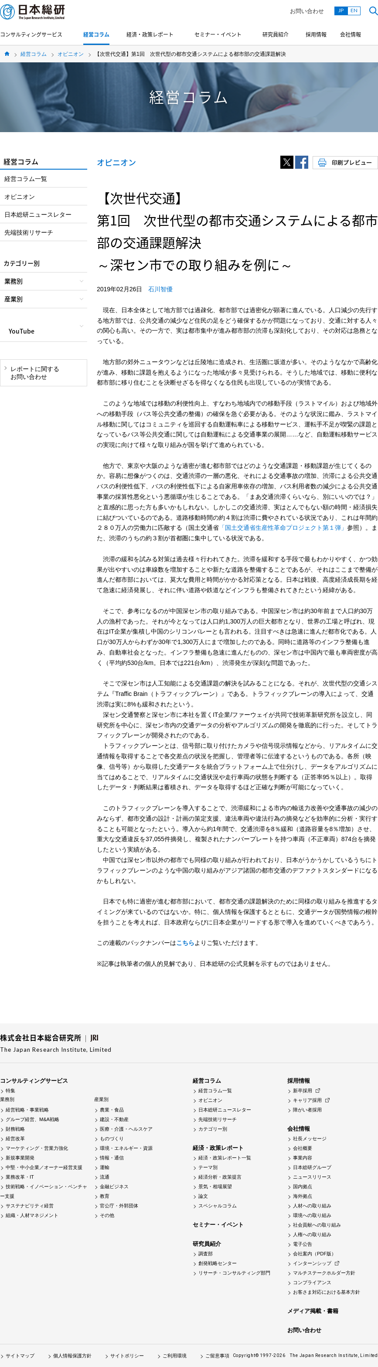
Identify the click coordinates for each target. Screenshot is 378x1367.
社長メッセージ (310, 1138)
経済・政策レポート (150, 34)
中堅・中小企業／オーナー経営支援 (44, 1167)
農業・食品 (112, 1109)
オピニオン (71, 54)
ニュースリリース (312, 1177)
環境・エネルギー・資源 (126, 1148)
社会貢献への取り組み (317, 1224)
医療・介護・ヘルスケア (126, 1129)
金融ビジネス (114, 1186)
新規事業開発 (20, 1157)
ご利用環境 (175, 1355)
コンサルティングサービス (31, 34)
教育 (104, 1196)
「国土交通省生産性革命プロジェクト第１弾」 (283, 527)
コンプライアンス (312, 1282)
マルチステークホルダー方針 (324, 1272)
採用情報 (316, 34)
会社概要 (302, 1148)
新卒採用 (302, 1090)
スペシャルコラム (217, 1205)
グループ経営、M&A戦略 (32, 1119)
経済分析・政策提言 (220, 1177)
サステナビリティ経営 (30, 1205)
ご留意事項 (217, 1355)
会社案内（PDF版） (314, 1253)
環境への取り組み (312, 1215)
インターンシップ (312, 1263)
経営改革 (15, 1138)
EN (354, 10)
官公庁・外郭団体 (119, 1205)
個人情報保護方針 (72, 1355)
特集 (10, 1090)
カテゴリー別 (212, 1129)
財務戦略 (15, 1129)
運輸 (104, 1167)
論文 (203, 1196)
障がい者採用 (307, 1109)
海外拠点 (302, 1196)
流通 (104, 1177)
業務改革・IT (20, 1177)
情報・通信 (112, 1157)
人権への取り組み (312, 1234)
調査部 (205, 1253)
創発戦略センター (217, 1263)
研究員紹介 (275, 34)
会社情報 (350, 34)
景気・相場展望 (215, 1186)
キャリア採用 (307, 1100)
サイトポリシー (127, 1355)
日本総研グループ (312, 1167)
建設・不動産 (114, 1119)
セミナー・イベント (218, 34)
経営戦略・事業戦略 (27, 1109)
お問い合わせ (307, 11)
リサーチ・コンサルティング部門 (234, 1272)
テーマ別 (208, 1167)
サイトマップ (20, 1355)
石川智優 (160, 289)
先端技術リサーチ (28, 232)
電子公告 (302, 1244)
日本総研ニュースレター (38, 214)
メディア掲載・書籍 (312, 1311)
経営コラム (96, 34)
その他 (107, 1215)
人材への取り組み (312, 1205)
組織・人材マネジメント (32, 1215)
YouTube (21, 331)
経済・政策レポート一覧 (224, 1157)
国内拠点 (302, 1186)
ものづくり (112, 1138)
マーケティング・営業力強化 (37, 1148)
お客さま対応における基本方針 (326, 1292)
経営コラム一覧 (25, 178)
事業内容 (302, 1157)
